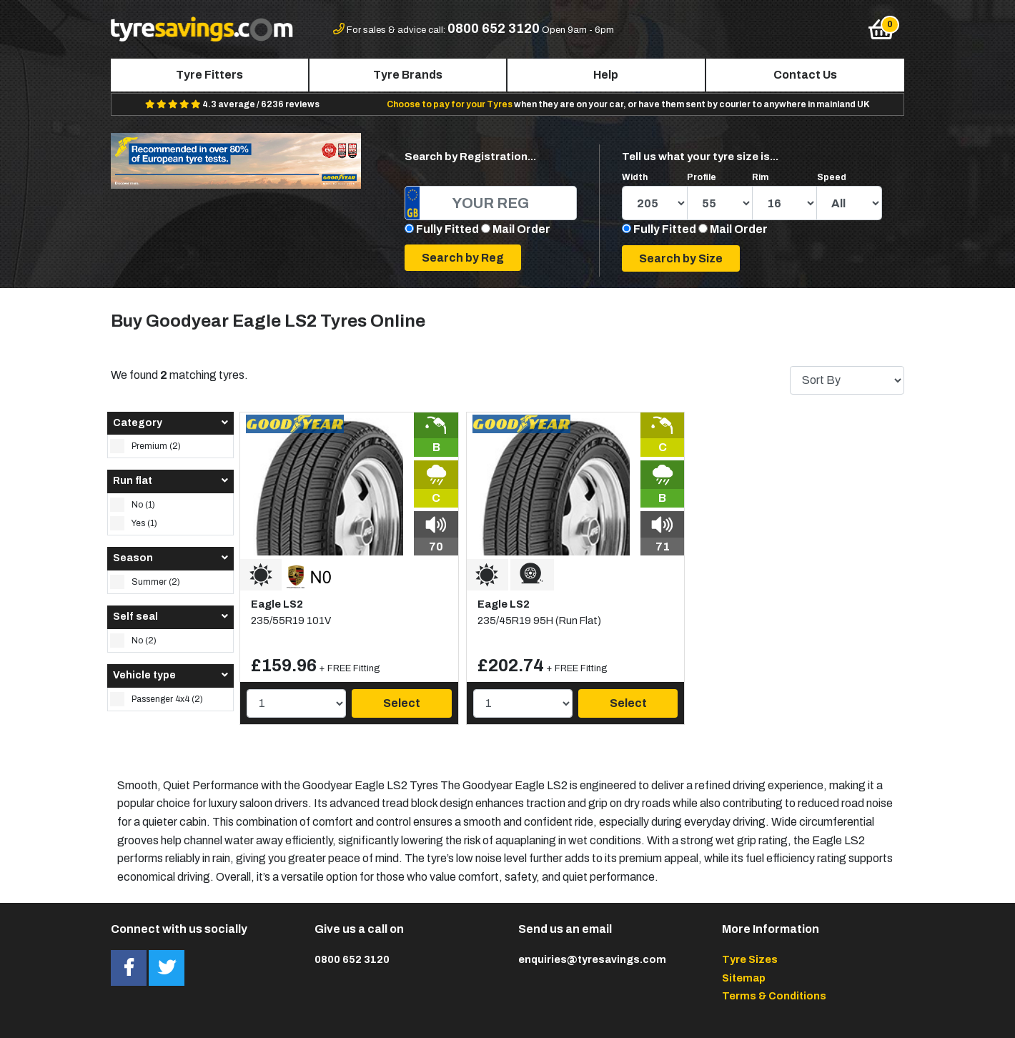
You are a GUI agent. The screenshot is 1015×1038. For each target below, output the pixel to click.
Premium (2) (145, 446)
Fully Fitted (447, 229)
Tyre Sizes (750, 959)
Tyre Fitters (209, 75)
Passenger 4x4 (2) (156, 699)
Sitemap (744, 978)
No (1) (132, 505)
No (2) (133, 640)
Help (605, 75)
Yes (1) (133, 523)
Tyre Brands (407, 75)
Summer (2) (145, 582)
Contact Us (805, 75)
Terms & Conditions (774, 996)
